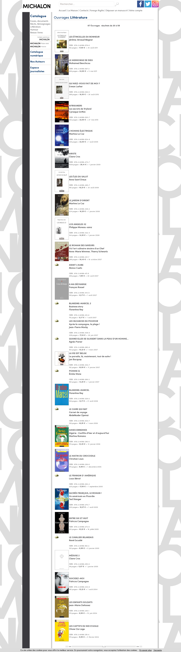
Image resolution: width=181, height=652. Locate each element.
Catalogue (38, 15)
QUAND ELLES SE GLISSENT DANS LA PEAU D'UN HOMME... (99, 338)
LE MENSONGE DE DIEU (81, 60)
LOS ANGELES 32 (77, 224)
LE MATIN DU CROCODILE (82, 455)
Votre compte (135, 10)
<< (70, 646)
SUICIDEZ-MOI (76, 578)
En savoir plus (145, 650)
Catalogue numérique (36, 53)
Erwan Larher (76, 86)
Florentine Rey (76, 309)
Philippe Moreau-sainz (80, 227)
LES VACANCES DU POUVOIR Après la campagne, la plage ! (84, 322)
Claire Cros (74, 156)
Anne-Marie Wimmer (79, 251)
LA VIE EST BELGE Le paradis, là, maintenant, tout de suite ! (90, 355)
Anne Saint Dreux (77, 179)
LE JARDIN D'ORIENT (79, 200)
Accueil (62, 10)
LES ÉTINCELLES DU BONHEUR (84, 36)
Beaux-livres (36, 32)
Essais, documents (39, 20)
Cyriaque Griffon (77, 111)
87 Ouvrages (94, 25)
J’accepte (158, 650)
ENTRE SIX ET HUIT (78, 518)
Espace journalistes (37, 69)
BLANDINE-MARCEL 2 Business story (80, 305)
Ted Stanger (75, 499)
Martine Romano (77, 436)
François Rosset (76, 287)
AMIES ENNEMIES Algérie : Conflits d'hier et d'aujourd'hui (89, 431)
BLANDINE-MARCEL (79, 390)
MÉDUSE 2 (74, 555)
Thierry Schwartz (99, 251)
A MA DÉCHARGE (77, 284)
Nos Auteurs (37, 61)
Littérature (35, 26)
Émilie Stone (75, 373)
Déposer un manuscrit (117, 10)
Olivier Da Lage (77, 628)
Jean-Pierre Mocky (78, 327)
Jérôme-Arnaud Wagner (81, 39)
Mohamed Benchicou (79, 63)
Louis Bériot (75, 478)
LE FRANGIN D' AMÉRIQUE (82, 475)
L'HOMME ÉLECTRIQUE (81, 130)
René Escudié (75, 540)
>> (137, 646)
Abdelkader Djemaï (79, 415)
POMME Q (74, 370)
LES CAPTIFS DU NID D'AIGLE (83, 625)
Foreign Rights (97, 10)
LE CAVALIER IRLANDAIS (81, 537)
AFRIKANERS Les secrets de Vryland (80, 107)
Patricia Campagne (79, 521)
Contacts (84, 10)
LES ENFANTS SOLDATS (80, 602)
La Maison (73, 10)
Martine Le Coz (76, 133)
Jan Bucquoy (75, 359)
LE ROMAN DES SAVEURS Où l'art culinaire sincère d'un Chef (86, 247)
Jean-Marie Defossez (79, 605)
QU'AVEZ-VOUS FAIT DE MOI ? (84, 83)
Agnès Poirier (75, 341)
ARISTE (72, 153)
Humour (34, 29)
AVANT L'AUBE (76, 264)
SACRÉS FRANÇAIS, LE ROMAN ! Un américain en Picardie (85, 494)
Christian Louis (76, 458)
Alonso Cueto (75, 267)
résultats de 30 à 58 (110, 25)
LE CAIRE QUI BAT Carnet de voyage (78, 410)
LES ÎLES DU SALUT (78, 176)
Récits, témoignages (40, 23)
